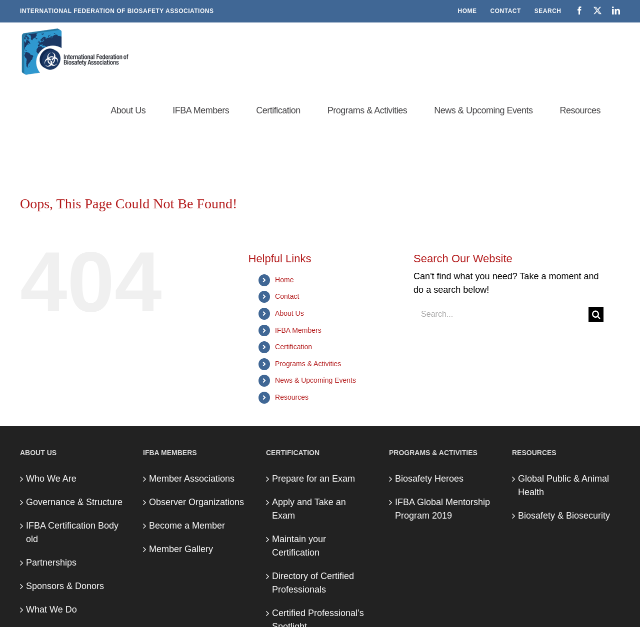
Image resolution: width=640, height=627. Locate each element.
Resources (291, 397)
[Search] (596, 314)
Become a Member (187, 526)
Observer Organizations (196, 502)
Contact (287, 296)
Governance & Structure (74, 502)
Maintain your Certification (299, 546)
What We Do (51, 610)
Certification (293, 347)
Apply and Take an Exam (309, 509)
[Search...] (501, 314)
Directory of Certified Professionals (313, 583)
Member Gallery (181, 549)
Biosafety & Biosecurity (564, 516)
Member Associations (191, 479)
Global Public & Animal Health (563, 485)
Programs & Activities (308, 364)
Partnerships (51, 563)
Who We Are (51, 479)
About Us (289, 313)
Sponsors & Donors (65, 586)
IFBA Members (298, 330)
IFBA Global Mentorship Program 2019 (442, 509)
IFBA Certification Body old (72, 532)
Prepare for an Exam (313, 479)
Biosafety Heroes (429, 479)
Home (284, 280)
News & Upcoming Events (315, 380)
